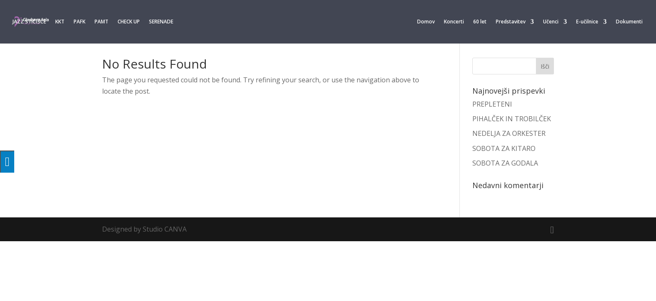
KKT (59, 22)
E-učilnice (587, 22)
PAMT (101, 22)
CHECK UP (129, 22)
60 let (480, 22)
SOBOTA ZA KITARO (504, 148)
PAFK (79, 22)
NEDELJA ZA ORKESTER (509, 133)
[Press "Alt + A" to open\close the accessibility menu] (7, 161)
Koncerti (454, 22)
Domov (426, 22)
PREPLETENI (492, 104)
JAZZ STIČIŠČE (29, 22)
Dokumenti (629, 22)
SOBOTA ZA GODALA (505, 163)
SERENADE (161, 22)
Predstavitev (510, 22)
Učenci (551, 22)
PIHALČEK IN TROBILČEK (511, 118)
